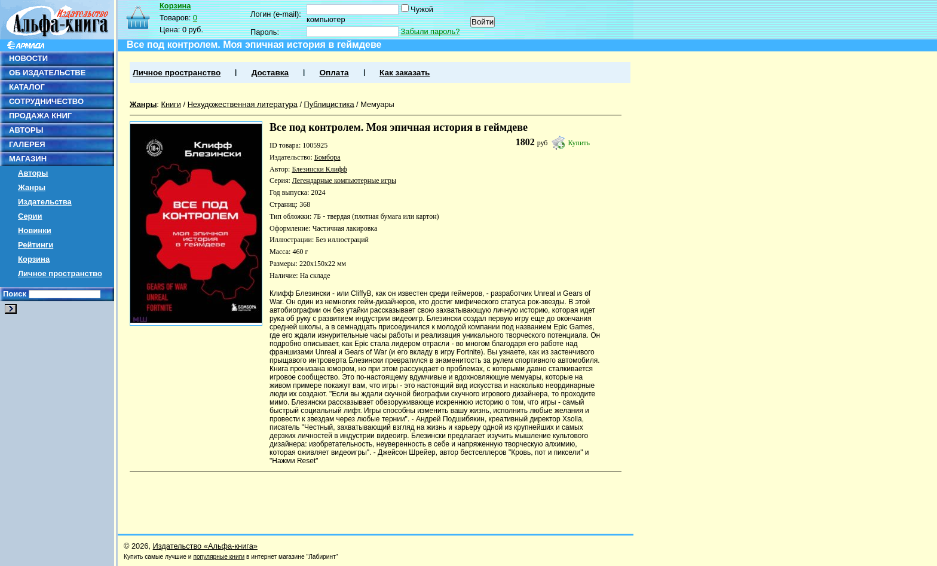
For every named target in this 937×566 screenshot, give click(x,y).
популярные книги (218, 556)
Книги (171, 104)
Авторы (33, 173)
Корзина (34, 259)
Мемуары (377, 104)
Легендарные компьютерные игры (344, 180)
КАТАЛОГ (27, 86)
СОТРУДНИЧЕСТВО (46, 101)
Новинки (34, 230)
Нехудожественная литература (243, 104)
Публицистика (329, 104)
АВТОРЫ (26, 130)
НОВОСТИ (28, 58)
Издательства (45, 201)
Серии (30, 216)
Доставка (270, 72)
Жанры (31, 187)
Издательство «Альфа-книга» (205, 545)
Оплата (333, 72)
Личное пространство (60, 273)
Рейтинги (35, 244)
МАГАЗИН (28, 158)
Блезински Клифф (319, 169)
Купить (579, 143)
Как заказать (404, 72)
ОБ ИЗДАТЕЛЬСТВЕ (47, 72)
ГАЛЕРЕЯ (27, 144)
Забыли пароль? (430, 31)
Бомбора (327, 157)
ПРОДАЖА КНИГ (40, 115)
